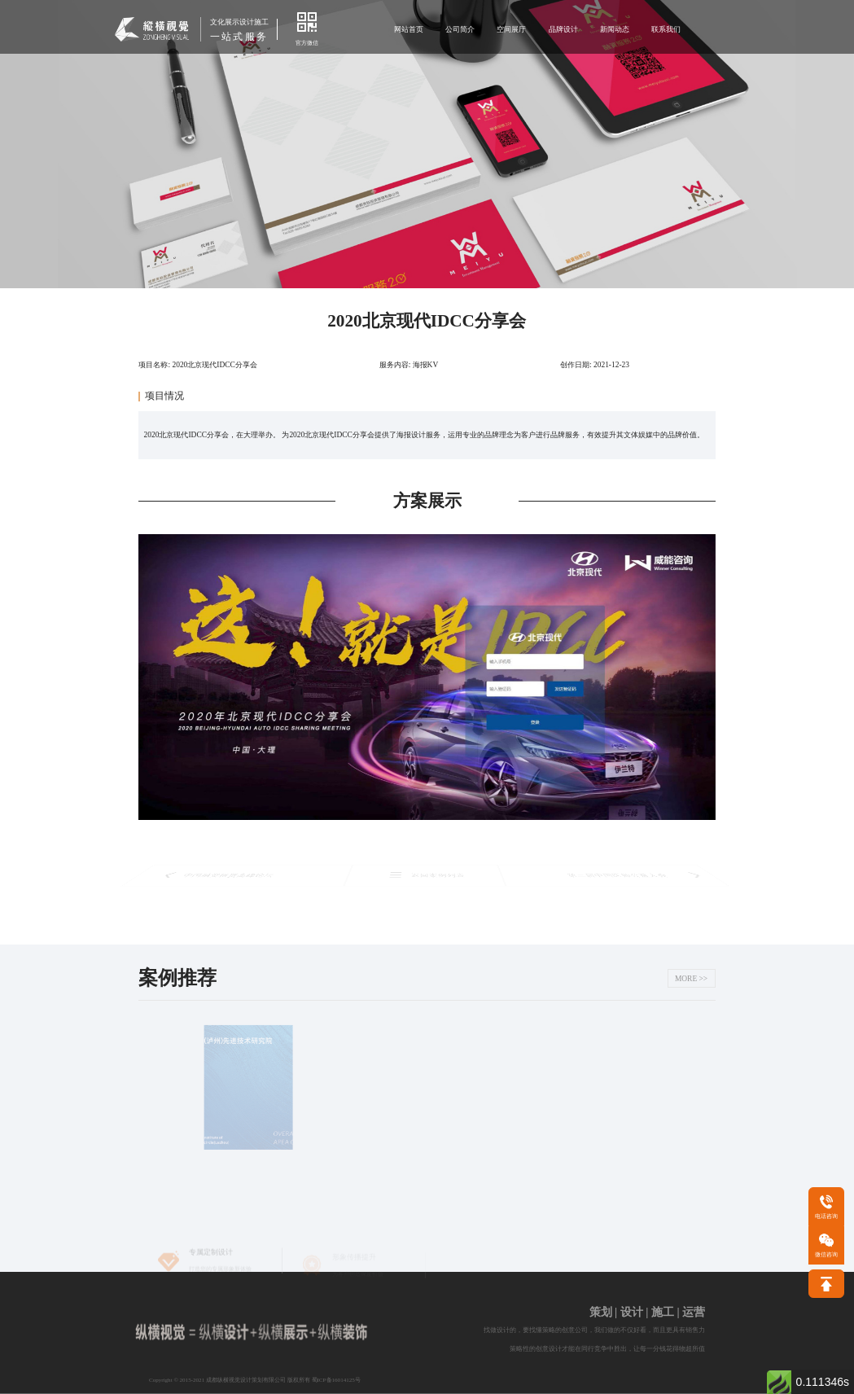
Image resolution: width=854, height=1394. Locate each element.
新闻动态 (614, 29)
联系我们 (666, 29)
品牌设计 (563, 29)
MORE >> (691, 979)
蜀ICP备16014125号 (336, 1380)
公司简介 (460, 29)
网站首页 (408, 29)
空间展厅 (511, 29)
